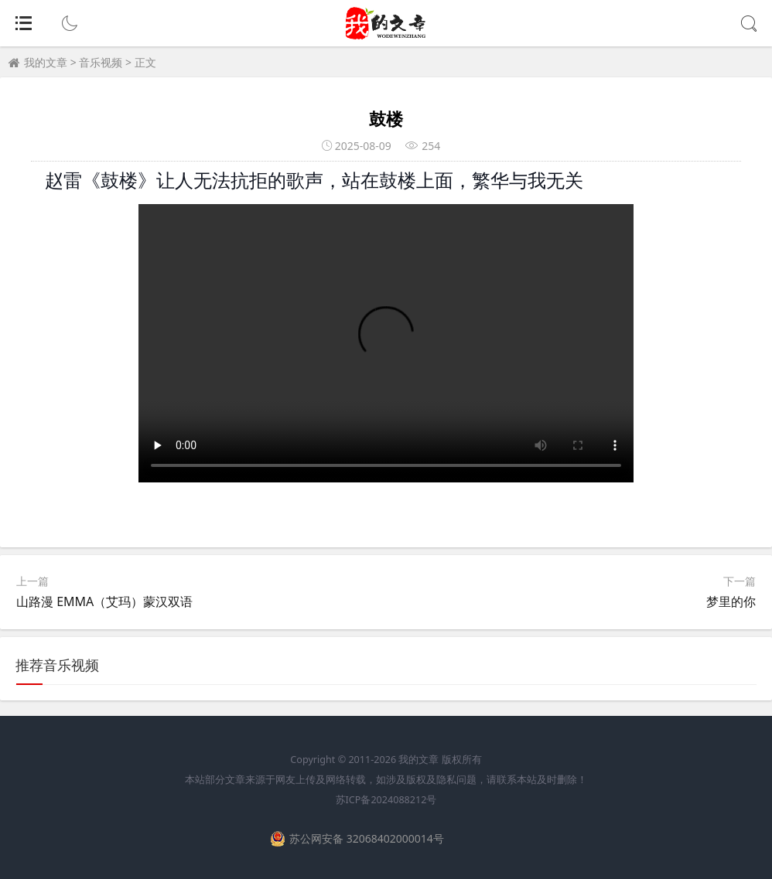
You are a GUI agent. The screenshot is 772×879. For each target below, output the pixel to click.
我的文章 (45, 62)
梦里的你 (731, 601)
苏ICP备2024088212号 (386, 799)
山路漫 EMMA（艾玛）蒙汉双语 (104, 601)
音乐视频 (100, 62)
